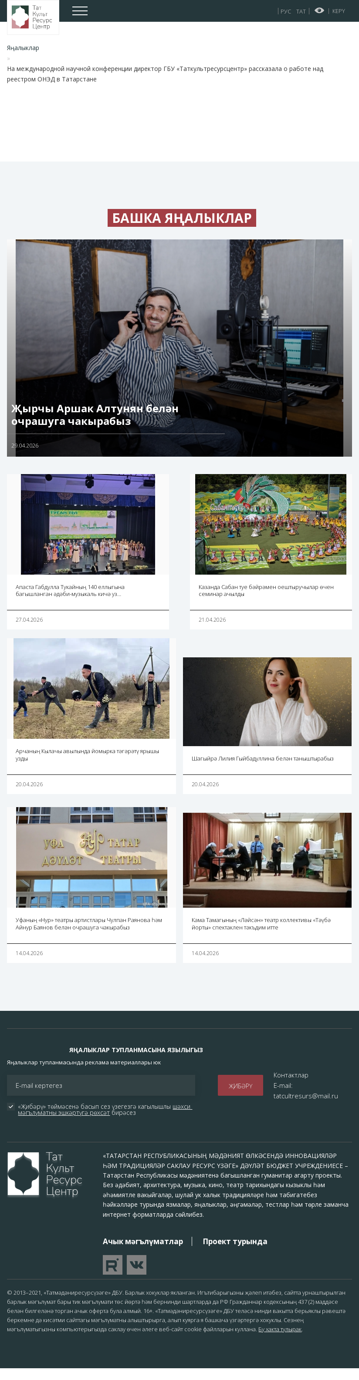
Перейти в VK (136, 1276)
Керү (338, 11)
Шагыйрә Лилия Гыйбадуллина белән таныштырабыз (263, 769)
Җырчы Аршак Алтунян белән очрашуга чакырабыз (95, 425)
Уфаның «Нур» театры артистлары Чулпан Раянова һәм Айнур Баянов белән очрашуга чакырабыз (89, 934)
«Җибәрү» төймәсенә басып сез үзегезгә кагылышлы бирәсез (105, 1121)
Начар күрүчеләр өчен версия (320, 10)
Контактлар (291, 1085)
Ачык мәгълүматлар (143, 1252)
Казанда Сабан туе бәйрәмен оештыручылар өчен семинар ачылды (266, 601)
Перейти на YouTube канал (112, 1276)
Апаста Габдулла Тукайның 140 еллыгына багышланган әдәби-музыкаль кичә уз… (70, 601)
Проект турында (235, 1252)
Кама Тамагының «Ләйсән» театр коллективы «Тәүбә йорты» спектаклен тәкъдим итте (261, 934)
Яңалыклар (23, 48)
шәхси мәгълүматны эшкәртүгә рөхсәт (105, 1121)
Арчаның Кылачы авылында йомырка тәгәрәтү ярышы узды (87, 766)
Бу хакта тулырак (279, 1340)
